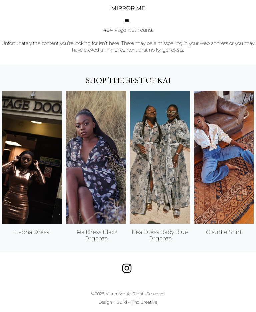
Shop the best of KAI (128, 80)
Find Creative (144, 302)
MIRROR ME (128, 8)
